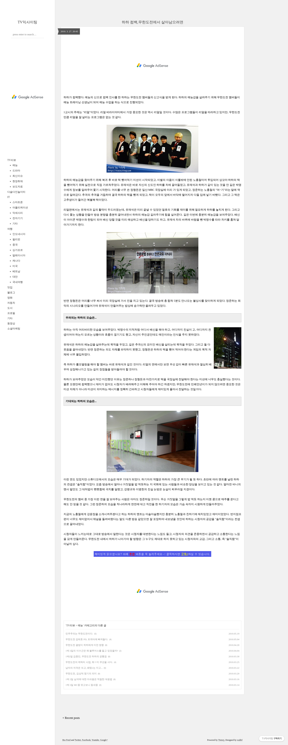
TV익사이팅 (27, 22)
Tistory (221, 740)
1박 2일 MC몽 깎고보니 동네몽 (82, 685)
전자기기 (17, 218)
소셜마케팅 (13, 328)
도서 (9, 308)
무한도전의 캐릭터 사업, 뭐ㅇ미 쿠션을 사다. (89, 662)
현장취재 (17, 181)
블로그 (11, 292)
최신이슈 (17, 176)
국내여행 (17, 282)
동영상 (11, 323)
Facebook (86, 740)
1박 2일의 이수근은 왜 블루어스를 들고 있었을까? (92, 650)
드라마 (16, 170)
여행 (9, 229)
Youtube (95, 740)
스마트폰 (17, 202)
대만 (15, 276)
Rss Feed (66, 740)
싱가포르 (17, 250)
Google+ (104, 740)
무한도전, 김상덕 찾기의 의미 (81, 673)
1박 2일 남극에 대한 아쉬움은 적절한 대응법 (89, 679)
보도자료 (17, 186)
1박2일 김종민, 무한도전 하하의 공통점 (86, 656)
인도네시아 (18, 234)
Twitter (78, 740)
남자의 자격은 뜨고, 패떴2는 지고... (84, 667)
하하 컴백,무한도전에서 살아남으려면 (152, 22)
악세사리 (17, 213)
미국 (15, 266)
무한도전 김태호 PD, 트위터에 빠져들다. (87, 639)
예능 (15, 165)
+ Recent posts (71, 717)
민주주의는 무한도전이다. (79, 633)
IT (8, 197)
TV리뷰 (11, 160)
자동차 (11, 302)
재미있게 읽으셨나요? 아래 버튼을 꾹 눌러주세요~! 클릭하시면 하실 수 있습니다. (152, 554)
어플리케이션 (20, 207)
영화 (9, 297)
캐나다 (16, 260)
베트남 (16, 271)
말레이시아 (18, 255)
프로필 (11, 313)
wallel (239, 740)
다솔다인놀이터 (16, 192)
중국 (15, 244)
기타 (15, 223)
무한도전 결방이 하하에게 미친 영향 (85, 645)
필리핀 (16, 239)
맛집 (9, 287)
